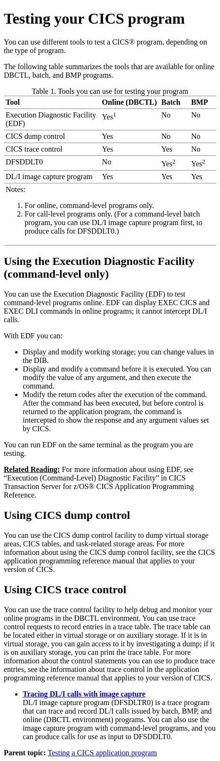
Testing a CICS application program (102, 753)
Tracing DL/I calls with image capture (84, 694)
